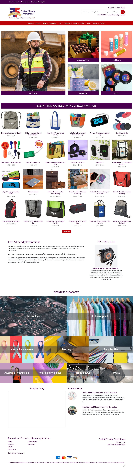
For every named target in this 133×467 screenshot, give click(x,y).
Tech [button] (88, 23)
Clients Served (25, 2)
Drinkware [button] (53, 23)
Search (10, 447)
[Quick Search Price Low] (108, 12)
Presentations (32, 442)
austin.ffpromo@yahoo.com (116, 15)
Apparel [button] (30, 23)
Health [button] (75, 23)
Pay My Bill (41, 2)
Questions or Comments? (16, 453)
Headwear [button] (67, 23)
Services (34, 2)
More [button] (102, 23)
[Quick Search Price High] (117, 12)
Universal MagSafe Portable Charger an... (106, 268)
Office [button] (82, 23)
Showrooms (12, 449)
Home (11, 2)
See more (66, 231)
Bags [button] (45, 23)
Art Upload (31, 444)
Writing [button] (95, 23)
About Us (17, 2)
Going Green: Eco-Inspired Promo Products (100, 392)
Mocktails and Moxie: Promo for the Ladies (100, 407)
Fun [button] (60, 23)
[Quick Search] (92, 12)
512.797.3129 (102, 15)
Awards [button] (38, 23)
